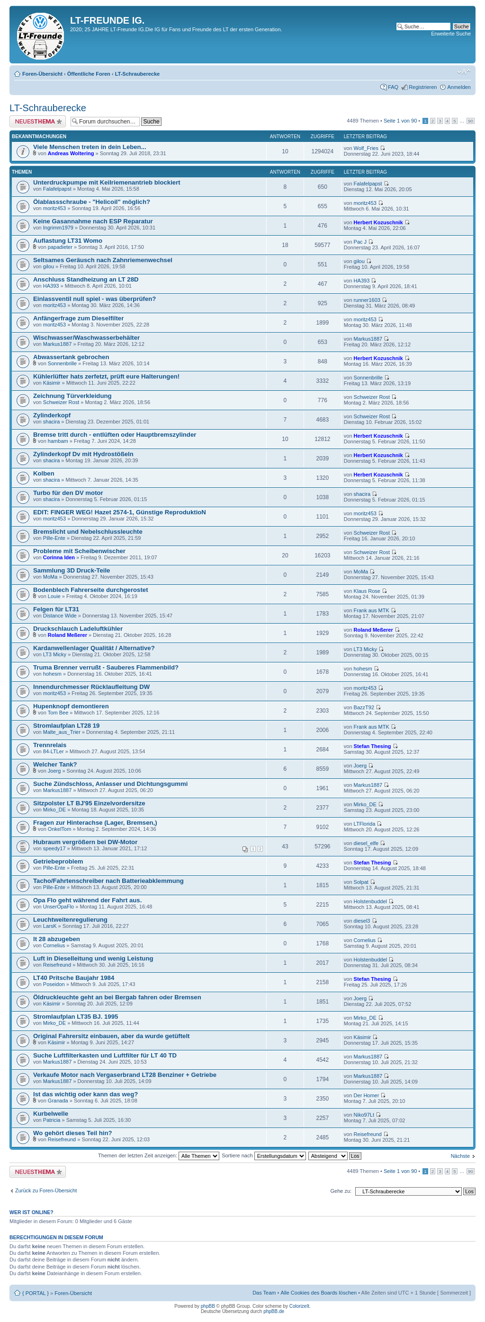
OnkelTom (60, 829)
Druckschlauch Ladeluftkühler (78, 628)
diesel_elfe (366, 843)
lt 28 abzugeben (56, 939)
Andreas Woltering (71, 153)
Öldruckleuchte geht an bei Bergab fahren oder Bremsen (117, 997)
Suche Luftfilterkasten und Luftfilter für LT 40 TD (105, 1055)
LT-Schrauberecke (137, 74)
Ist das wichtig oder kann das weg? (85, 1094)
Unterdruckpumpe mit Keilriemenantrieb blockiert (106, 182)
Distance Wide (60, 615)
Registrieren (423, 87)
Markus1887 (57, 344)
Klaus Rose (367, 591)
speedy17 (54, 848)
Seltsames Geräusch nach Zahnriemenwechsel (102, 260)
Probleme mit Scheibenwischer (79, 551)
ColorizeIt (299, 1306)
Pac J (360, 242)
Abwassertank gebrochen (71, 357)
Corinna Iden (59, 557)
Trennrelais (49, 745)
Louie (54, 596)
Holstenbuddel (370, 901)
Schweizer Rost (61, 402)
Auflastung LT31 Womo (67, 240)
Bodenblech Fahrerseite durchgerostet (90, 589)
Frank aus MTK (371, 610)
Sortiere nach (263, 1155)
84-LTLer (53, 751)
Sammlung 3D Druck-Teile (71, 570)
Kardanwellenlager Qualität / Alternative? (94, 648)
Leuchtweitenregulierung (70, 919)
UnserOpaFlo (58, 906)
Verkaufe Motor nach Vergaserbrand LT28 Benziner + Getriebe (124, 1074)
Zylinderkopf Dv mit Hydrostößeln (83, 454)
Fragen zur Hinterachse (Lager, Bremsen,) (95, 822)
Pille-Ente (54, 538)
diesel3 (362, 921)
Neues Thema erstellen (37, 121)
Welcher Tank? (55, 764)
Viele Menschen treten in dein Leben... (89, 146)
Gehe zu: (340, 1191)
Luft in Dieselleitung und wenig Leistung (93, 958)
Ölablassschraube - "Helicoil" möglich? (91, 201)
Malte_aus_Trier (62, 732)
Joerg (54, 771)
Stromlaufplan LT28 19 (66, 725)
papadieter (60, 247)
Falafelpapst (57, 189)
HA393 (51, 286)
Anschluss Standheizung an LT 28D (86, 279)
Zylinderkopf (52, 415)
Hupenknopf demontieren (71, 706)
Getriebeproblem (58, 861)
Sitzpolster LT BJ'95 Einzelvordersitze (89, 803)
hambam (58, 441)
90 (470, 120)
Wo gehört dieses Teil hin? (72, 1133)
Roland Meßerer (67, 635)
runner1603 (367, 300)
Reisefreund (57, 965)
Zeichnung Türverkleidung (72, 395)
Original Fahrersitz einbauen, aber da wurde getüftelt (111, 1036)
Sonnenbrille (62, 363)
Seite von (400, 120)
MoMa (50, 577)
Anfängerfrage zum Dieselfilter (78, 318)
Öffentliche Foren (88, 74)
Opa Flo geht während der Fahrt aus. (87, 900)
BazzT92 (364, 707)
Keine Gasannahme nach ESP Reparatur (93, 221)
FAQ (393, 87)
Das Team (264, 1293)
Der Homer (366, 1095)
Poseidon (54, 984)
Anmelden (459, 87)
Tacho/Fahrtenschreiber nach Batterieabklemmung (108, 880)
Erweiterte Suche (451, 33)
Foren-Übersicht (42, 74)
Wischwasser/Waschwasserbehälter (86, 337)
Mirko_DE (54, 809)
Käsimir (52, 383)
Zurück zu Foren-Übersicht (46, 1190)
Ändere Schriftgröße (464, 72)
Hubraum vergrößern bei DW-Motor (85, 842)
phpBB (208, 1306)
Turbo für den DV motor (68, 492)
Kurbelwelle (50, 1113)
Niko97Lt (364, 1115)
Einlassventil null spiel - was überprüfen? (94, 298)
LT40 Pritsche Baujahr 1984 (73, 977)
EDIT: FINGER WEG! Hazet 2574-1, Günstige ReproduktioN (119, 512)
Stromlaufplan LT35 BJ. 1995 (75, 1016)
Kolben (43, 473)
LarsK (50, 926)
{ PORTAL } (35, 1293)
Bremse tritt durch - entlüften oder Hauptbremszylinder (114, 434)
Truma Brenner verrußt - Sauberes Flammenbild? (106, 667)
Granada (58, 1100)
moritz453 (54, 208)
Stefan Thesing (372, 746)
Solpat (361, 882)
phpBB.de (273, 1311)
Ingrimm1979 (58, 227)
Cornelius (54, 945)
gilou (48, 266)
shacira (51, 421)
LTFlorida (365, 824)
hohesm (52, 674)
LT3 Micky (54, 654)
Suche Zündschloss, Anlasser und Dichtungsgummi (110, 783)
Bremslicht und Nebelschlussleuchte (88, 531)
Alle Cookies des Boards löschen (318, 1293)
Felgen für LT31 (56, 609)
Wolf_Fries (366, 148)
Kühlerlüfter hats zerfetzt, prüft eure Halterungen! (106, 376)
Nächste (460, 1156)
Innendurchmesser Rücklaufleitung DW (91, 686)
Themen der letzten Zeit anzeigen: (158, 1155)
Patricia (52, 1120)
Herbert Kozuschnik (378, 222)
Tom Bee (58, 712)
